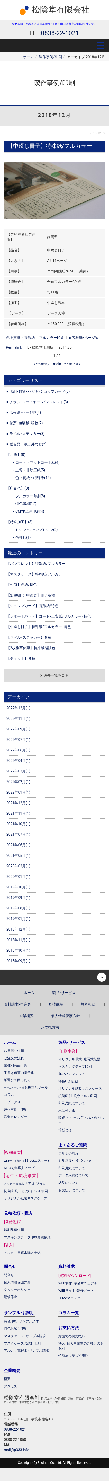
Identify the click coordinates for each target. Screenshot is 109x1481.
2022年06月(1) (18, 750)
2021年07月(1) (18, 834)
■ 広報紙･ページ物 (84, 338)
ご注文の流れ (68, 1153)
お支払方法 (50, 1027)
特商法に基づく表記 (73, 1355)
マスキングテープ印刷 (75, 1067)
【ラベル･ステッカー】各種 (28, 637)
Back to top (54, 977)
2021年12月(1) (18, 803)
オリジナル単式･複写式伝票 (79, 1059)
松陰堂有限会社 (60, 9)
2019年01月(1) (18, 919)
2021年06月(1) (18, 845)
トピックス (12, 1102)
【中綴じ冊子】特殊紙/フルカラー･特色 (38, 627)
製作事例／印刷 (15, 1109)
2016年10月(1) (18, 950)
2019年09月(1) (18, 898)
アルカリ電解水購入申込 (22, 1253)
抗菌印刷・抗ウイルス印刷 (26, 1191)
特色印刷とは (68, 1081)
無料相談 (88, 1004)
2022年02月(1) (18, 782)
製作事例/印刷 (50, 57)
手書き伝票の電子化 (19, 1073)
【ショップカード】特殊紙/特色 (32, 606)
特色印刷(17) (25, 504)
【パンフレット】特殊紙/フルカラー (36, 564)
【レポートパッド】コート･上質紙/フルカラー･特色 (48, 616)
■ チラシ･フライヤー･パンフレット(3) (37, 402)
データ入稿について (73, 1175)
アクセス (10, 1386)
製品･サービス (64, 993)
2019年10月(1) (18, 887)
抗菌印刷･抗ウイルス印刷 (77, 1096)
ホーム (28, 57)
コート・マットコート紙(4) (37, 462)
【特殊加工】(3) (19, 522)
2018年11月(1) (18, 940)
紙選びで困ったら (17, 1080)
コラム (9, 1095)
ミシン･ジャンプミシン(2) (36, 530)
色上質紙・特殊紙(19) (33, 478)
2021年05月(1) (18, 855)
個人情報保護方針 (65, 1016)
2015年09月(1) (18, 961)
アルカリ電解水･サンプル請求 (26, 1351)
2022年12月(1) (18, 708)
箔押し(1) (23, 537)
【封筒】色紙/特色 (21, 585)
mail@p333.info (16, 1450)
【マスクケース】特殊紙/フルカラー (36, 574)
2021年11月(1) (18, 813)
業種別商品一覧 (15, 1065)
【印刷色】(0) (17, 488)
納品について (68, 1183)
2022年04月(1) (18, 761)
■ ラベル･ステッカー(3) (25, 433)
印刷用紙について (71, 1103)
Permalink (14, 347)
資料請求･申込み (17, 1004)
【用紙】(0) (15, 455)
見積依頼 (56, 1004)
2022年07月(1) (18, 740)
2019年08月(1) (18, 908)
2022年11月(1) (18, 718)
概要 (7, 1379)
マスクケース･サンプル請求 (25, 1336)
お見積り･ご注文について (77, 1161)
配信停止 (10, 1297)
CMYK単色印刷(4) (29, 511)
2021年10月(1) (18, 824)
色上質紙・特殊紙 (20, 338)
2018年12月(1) (18, 929)
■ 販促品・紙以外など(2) (26, 444)
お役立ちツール (36, 1087)
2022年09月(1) (18, 729)
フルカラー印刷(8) (30, 496)
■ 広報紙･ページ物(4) (23, 412)
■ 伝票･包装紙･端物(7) (24, 423)
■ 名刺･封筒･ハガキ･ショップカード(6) (38, 391)
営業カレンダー (15, 1117)
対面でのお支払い (71, 1336)
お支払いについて (71, 1190)
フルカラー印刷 (51, 338)
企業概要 (26, 1016)
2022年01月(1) (18, 792)
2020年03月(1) (18, 866)
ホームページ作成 (14, 1087)
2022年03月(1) (18, 771)
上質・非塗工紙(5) (30, 470)
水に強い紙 (66, 1110)
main (57, 364)
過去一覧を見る (56, 675)
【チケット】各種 (20, 658)
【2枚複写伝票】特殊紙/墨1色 (30, 648)
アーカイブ (19, 697)
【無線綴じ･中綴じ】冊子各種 (30, 595)
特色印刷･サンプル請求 (21, 1321)
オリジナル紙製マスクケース (25, 1198)
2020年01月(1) (18, 877)
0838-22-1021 (15, 1429)
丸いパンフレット (71, 1074)
